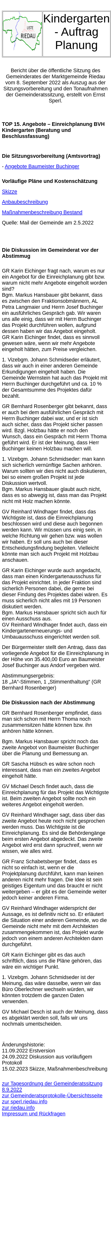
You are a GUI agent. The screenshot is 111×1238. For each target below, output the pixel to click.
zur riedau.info (18, 1108)
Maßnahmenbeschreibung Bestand (42, 212)
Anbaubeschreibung (25, 202)
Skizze (9, 191)
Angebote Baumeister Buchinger (42, 166)
